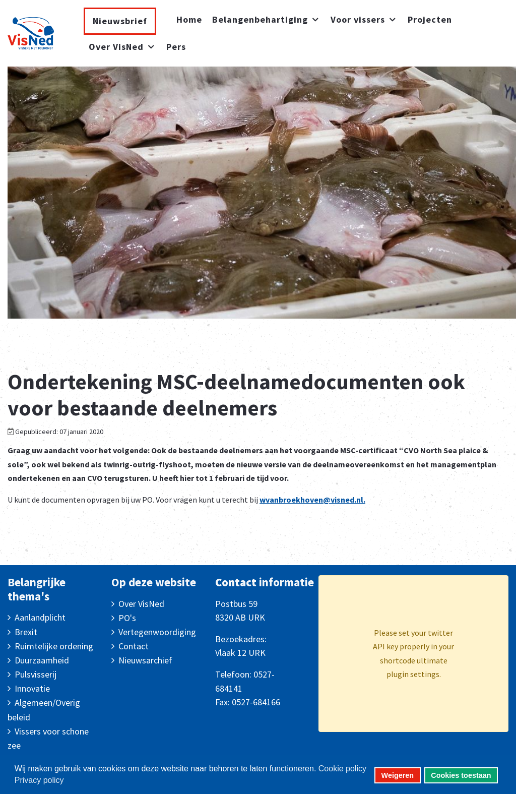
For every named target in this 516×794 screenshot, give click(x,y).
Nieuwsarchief (145, 660)
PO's (127, 618)
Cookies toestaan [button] (461, 775)
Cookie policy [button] (342, 768)
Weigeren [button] (397, 775)
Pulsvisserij (35, 674)
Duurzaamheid (42, 660)
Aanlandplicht (40, 617)
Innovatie (32, 688)
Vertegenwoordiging (157, 632)
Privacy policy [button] (39, 780)
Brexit (26, 632)
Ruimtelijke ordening (54, 646)
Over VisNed (141, 603)
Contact (133, 646)
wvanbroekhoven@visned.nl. (312, 500)
